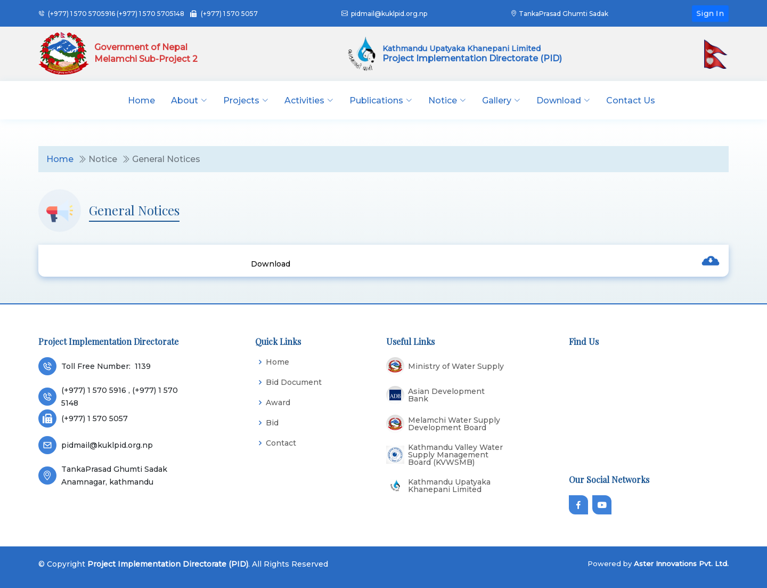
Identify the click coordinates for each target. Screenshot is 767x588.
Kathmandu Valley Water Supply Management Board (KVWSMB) (455, 455)
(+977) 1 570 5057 (229, 14)
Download (270, 264)
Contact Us (630, 100)
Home (141, 100)
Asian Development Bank (446, 395)
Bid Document (294, 382)
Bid (272, 422)
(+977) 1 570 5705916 (81, 14)
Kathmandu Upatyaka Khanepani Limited (449, 485)
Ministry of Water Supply (456, 366)
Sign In (710, 13)
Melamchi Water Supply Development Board (454, 423)
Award (278, 402)
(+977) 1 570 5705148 (150, 14)
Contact (281, 443)
